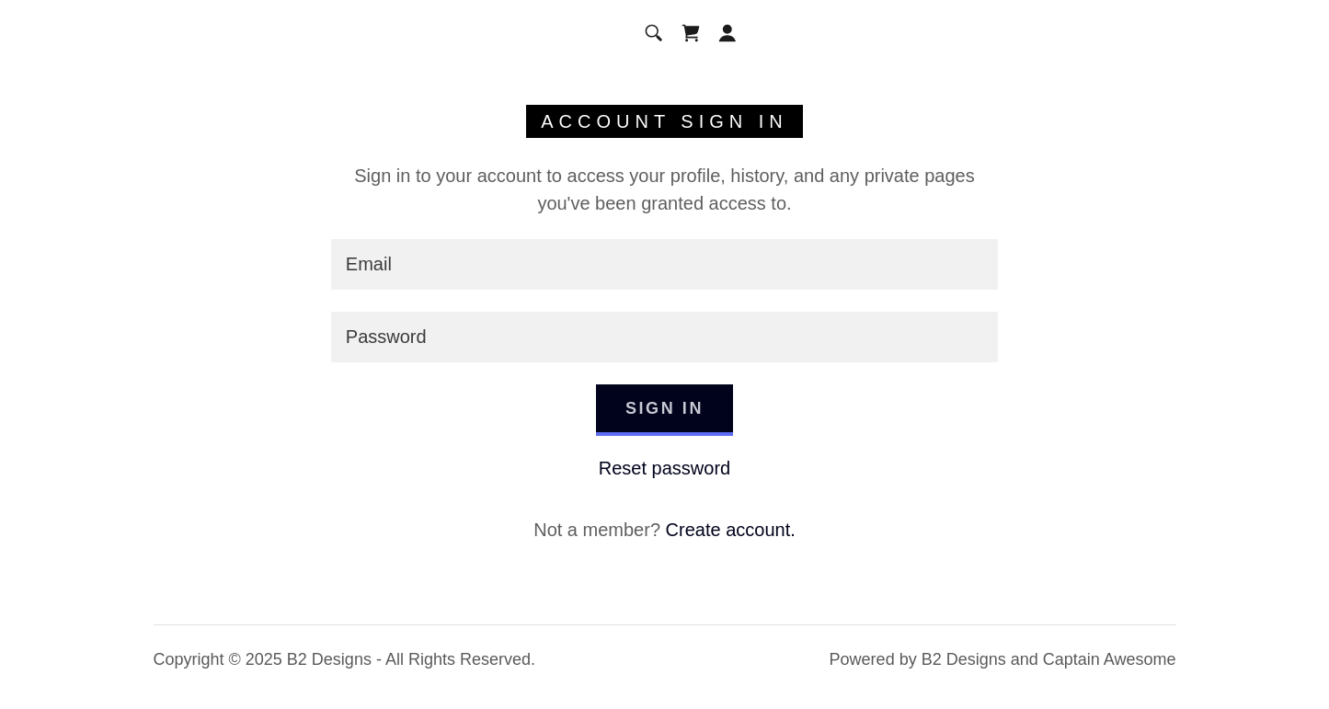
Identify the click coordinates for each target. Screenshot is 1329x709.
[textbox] (664, 264)
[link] (690, 33)
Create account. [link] (731, 530)
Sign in (664, 408)
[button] (727, 33)
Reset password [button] (664, 468)
